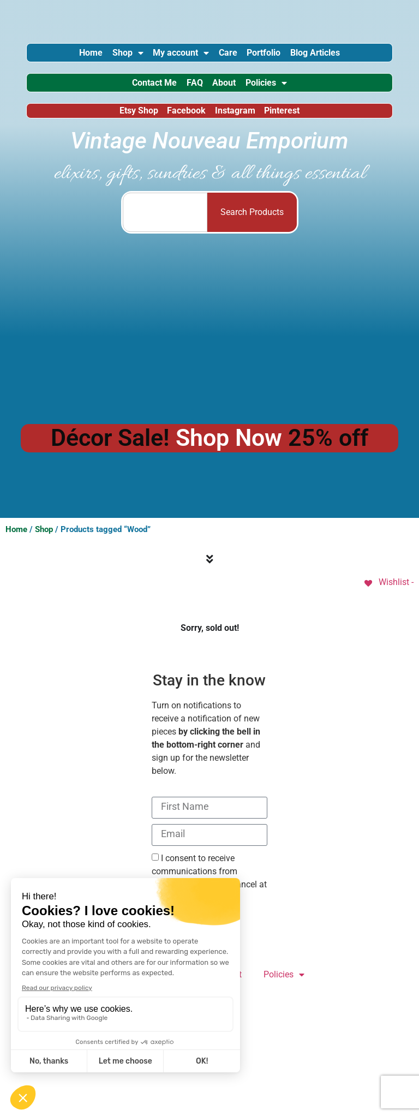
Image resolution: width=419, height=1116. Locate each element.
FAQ (189, 93)
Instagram (238, 127)
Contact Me (136, 93)
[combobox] (165, 230)
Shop (109, 56)
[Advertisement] (209, 345)
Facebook (184, 127)
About (230, 93)
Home (60, 56)
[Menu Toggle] (209, 577)
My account (175, 56)
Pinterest (290, 127)
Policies (285, 93)
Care (234, 56)
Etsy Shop (131, 127)
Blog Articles (345, 56)
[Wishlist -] (388, 600)
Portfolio (282, 56)
